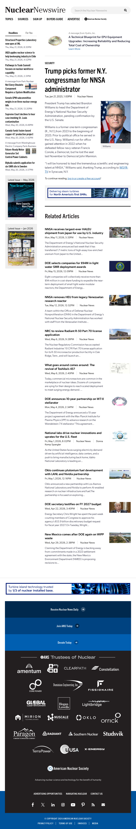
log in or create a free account (84, 178)
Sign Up (37, 19)
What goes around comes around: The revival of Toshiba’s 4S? (70, 366)
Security (49, 63)
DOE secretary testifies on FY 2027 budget (73, 504)
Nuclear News (85, 96)
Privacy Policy (45, 823)
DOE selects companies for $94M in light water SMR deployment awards (71, 265)
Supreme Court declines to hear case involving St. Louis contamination (20, 117)
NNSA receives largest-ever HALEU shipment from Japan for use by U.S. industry (74, 231)
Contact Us (97, 793)
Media (95, 823)
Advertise (74, 19)
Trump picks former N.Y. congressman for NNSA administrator (76, 79)
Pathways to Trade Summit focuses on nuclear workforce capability (19, 68)
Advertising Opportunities (48, 793)
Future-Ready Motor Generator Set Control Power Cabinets (16, 153)
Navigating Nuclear (76, 793)
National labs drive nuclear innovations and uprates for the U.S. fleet (73, 434)
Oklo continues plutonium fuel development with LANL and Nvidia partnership (74, 472)
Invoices (82, 823)
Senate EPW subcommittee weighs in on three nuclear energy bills (21, 101)
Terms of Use (66, 823)
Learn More (74, 48)
